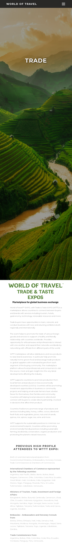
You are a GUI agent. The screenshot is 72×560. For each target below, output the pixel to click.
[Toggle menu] (63, 4)
